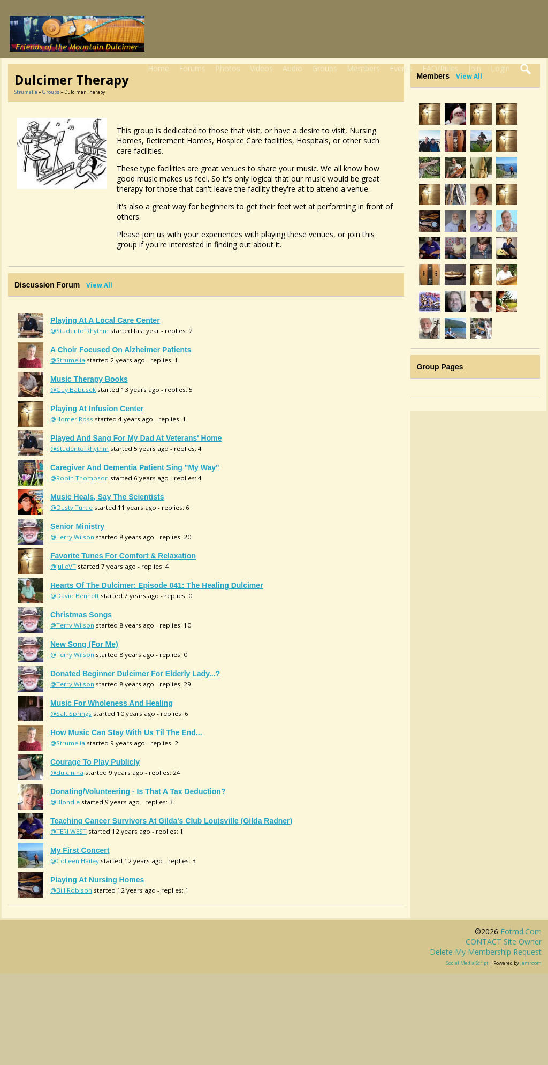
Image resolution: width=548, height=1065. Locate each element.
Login (500, 68)
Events (401, 68)
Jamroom (531, 963)
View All (99, 285)
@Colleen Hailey (74, 861)
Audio (292, 68)
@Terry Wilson (72, 537)
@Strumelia (67, 360)
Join (474, 68)
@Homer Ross (71, 419)
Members (363, 68)
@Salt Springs (71, 713)
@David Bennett (74, 596)
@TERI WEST (68, 831)
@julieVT (63, 566)
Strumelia (25, 91)
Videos (261, 68)
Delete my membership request (486, 952)
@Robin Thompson (79, 478)
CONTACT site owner (504, 941)
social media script (467, 963)
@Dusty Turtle (71, 507)
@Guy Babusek (73, 390)
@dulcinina (66, 772)
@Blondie (65, 802)
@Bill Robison (71, 890)
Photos (227, 68)
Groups (324, 68)
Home (158, 68)
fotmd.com (521, 931)
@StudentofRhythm (79, 331)
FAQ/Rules (440, 68)
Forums (192, 68)
